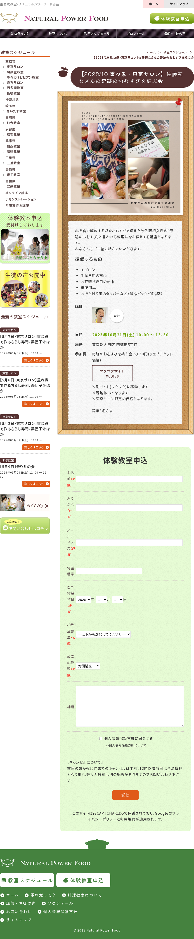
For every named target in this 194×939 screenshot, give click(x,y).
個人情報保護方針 (60, 911)
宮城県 (10, 117)
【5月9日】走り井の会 (17, 466)
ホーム (154, 4)
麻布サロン (15, 82)
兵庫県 (10, 140)
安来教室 (13, 186)
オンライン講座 (16, 192)
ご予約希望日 (70, 599)
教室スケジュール (175, 52)
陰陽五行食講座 (17, 205)
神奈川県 (12, 99)
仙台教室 (13, 122)
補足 (70, 706)
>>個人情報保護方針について (125, 745)
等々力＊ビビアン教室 (23, 77)
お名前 (71, 478)
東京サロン (15, 66)
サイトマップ (179, 4)
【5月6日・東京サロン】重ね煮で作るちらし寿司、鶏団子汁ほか (25, 385)
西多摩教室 (15, 87)
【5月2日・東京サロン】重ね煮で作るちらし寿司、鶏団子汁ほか (25, 429)
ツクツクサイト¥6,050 (112, 373)
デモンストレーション (20, 199)
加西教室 (13, 146)
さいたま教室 (16, 111)
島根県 (10, 181)
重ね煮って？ (43, 895)
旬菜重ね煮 (15, 72)
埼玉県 (10, 106)
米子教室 (13, 174)
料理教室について (85, 895)
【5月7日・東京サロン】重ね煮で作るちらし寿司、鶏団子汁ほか (25, 342)
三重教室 (13, 163)
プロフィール (60, 903)
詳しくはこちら (34, 360)
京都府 (10, 129)
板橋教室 (13, 93)
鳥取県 (10, 169)
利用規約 (127, 819)
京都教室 (13, 134)
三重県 (10, 157)
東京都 (10, 61)
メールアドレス (71, 542)
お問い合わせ (19, 911)
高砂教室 (13, 151)
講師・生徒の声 (21, 903)
